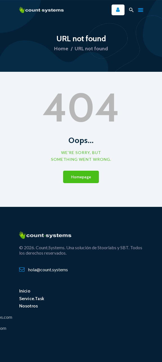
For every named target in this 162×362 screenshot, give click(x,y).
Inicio (24, 291)
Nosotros (28, 306)
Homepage (81, 176)
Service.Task (32, 298)
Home (61, 48)
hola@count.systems (48, 269)
